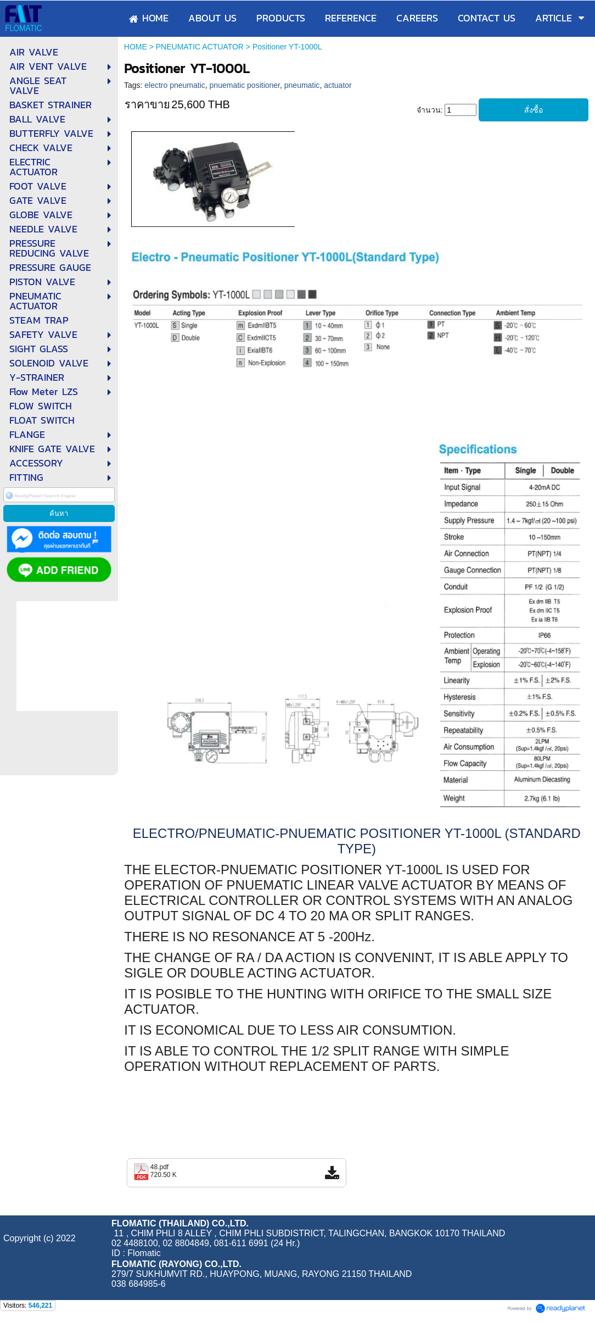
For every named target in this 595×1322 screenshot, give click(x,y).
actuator (338, 85)
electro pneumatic (174, 85)
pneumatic (302, 85)
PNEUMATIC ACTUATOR (200, 46)
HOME (135, 46)
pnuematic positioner (245, 85)
